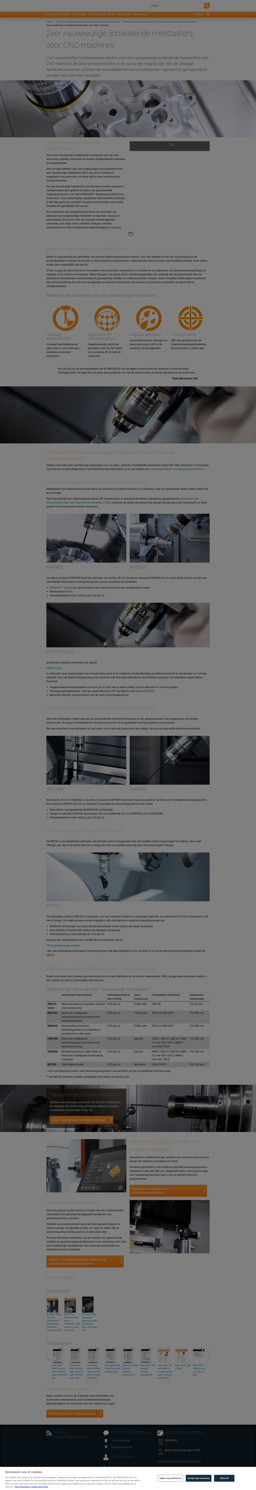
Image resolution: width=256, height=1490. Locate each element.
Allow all (224, 1483)
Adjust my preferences (170, 1483)
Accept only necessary (198, 1483)
